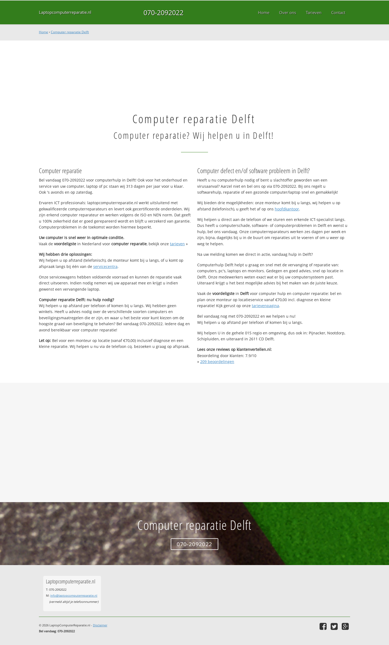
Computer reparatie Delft (70, 32)
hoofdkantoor (287, 208)
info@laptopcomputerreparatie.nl (73, 595)
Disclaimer (100, 625)
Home (43, 32)
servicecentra (105, 266)
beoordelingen (217, 361)
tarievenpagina (265, 305)
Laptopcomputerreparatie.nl (65, 12)
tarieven (177, 243)
